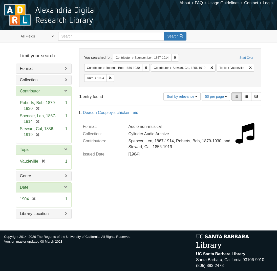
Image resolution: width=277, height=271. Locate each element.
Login (268, 3)
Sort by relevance (182, 96)
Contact (251, 3)
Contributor (30, 91)
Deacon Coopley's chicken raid (110, 112)
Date (24, 187)
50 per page (216, 96)
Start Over (246, 58)
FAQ (199, 3)
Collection (29, 80)
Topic (24, 149)
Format (26, 68)
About (185, 3)
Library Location (34, 213)
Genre (25, 176)
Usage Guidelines (223, 3)
